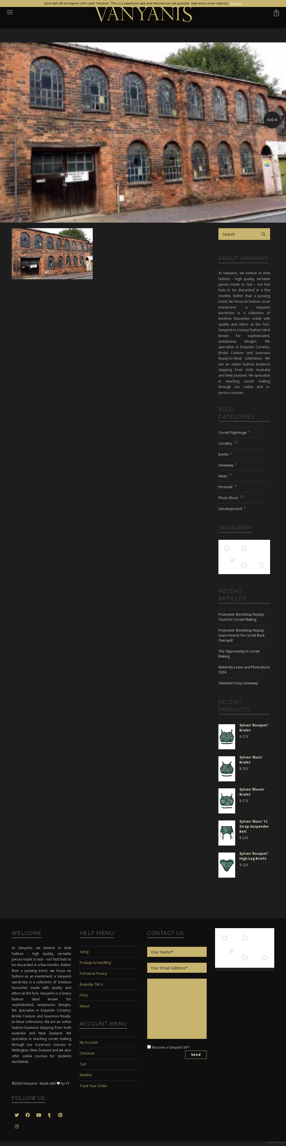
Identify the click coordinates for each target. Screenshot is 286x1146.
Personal (227, 486)
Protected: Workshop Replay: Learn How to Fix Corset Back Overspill (241, 635)
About (84, 1006)
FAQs (84, 995)
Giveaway (227, 464)
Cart (83, 1064)
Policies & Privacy (93, 973)
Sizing (84, 951)
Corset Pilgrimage (234, 432)
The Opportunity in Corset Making (239, 654)
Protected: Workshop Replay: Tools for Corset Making (241, 617)
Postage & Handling (95, 962)
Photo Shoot (231, 497)
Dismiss (236, 3)
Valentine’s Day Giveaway (238, 683)
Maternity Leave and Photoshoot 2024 (244, 670)
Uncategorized (232, 508)
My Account (89, 1042)
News (225, 475)
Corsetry (228, 443)
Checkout (87, 1053)
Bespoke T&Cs (91, 984)
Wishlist (86, 1075)
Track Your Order (93, 1086)
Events (225, 454)
